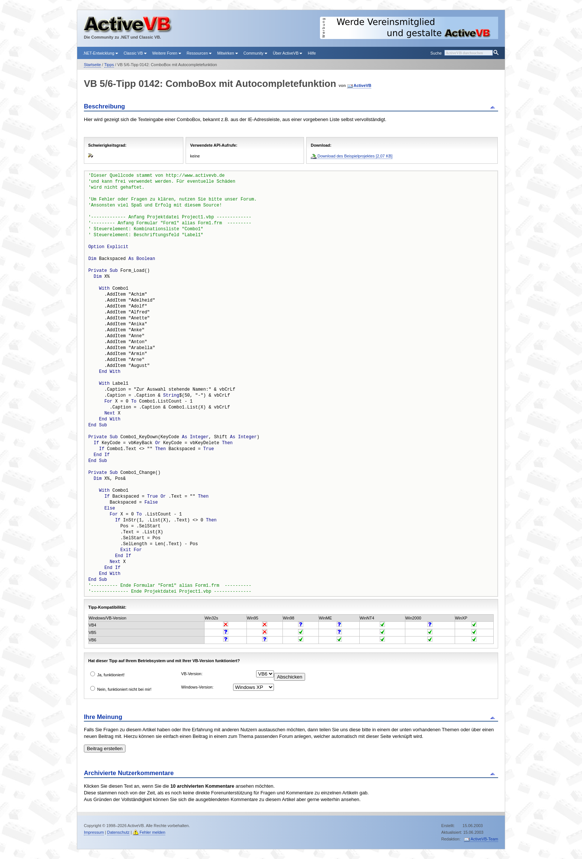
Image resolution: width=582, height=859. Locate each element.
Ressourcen (199, 53)
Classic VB (135, 53)
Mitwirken (227, 53)
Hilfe (312, 53)
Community (255, 53)
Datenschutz (118, 832)
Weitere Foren (166, 53)
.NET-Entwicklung (100, 53)
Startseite (92, 64)
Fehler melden (153, 832)
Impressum (94, 832)
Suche (435, 53)
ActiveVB (363, 85)
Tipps (109, 64)
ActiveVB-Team (484, 839)
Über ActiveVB (287, 53)
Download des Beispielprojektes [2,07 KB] (354, 156)
